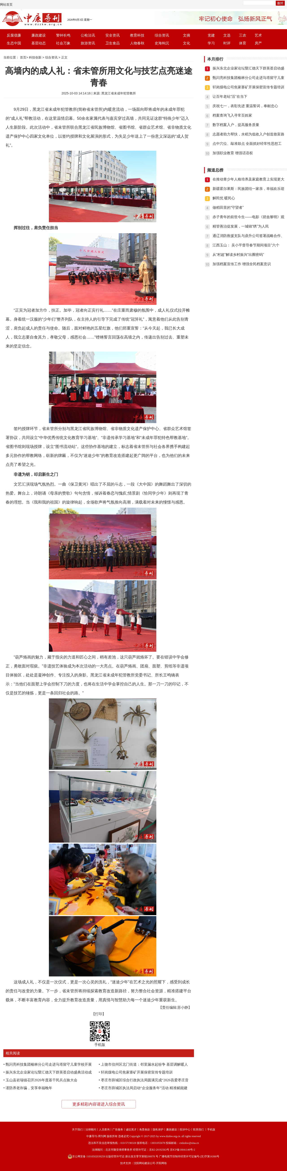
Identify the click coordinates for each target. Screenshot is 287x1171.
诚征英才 (131, 1129)
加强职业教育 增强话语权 (233, 153)
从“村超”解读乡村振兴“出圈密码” (238, 254)
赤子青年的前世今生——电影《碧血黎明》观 (248, 217)
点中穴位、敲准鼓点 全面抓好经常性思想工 (247, 144)
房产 (258, 43)
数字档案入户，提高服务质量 (236, 125)
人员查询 (104, 1129)
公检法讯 (88, 35)
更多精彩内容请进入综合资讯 (98, 1104)
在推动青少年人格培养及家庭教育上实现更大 (248, 179)
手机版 (211, 1129)
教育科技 (137, 35)
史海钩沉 (162, 43)
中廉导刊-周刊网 (96, 1136)
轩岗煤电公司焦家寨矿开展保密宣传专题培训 (137, 1072)
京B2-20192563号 (159, 1149)
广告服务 (117, 1129)
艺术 (258, 35)
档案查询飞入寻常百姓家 (232, 115)
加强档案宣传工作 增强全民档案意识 (242, 264)
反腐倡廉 (14, 35)
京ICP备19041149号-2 (182, 1149)
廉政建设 (38, 35)
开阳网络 (161, 1163)
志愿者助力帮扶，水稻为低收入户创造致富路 (248, 134)
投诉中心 (185, 1129)
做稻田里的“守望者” (228, 207)
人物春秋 (137, 43)
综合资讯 (162, 35)
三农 (242, 35)
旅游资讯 (88, 43)
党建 (211, 35)
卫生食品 (112, 43)
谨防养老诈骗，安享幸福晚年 (29, 1088)
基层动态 (38, 43)
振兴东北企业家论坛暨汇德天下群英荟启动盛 (248, 68)
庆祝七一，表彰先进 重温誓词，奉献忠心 (245, 106)
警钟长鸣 (63, 35)
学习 (211, 43)
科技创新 (35, 57)
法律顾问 (90, 1129)
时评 (226, 43)
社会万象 (63, 43)
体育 (242, 43)
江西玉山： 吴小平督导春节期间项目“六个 (246, 245)
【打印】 (98, 1014)
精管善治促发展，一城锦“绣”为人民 (241, 226)
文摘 (186, 35)
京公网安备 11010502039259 (86, 1156)
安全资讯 (112, 35)
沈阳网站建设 (142, 1163)
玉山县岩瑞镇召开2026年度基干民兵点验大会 (41, 1080)
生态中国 (14, 43)
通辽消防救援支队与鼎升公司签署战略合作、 (248, 236)
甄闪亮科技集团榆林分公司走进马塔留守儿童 (248, 78)
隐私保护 (158, 1129)
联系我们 (198, 1129)
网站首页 (6, 4)
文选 (226, 35)
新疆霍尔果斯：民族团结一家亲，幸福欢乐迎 (248, 189)
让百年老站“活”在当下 (230, 96)
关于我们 (77, 1129)
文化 (186, 43)
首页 (23, 57)
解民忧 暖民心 (224, 198)
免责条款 (144, 1129)
